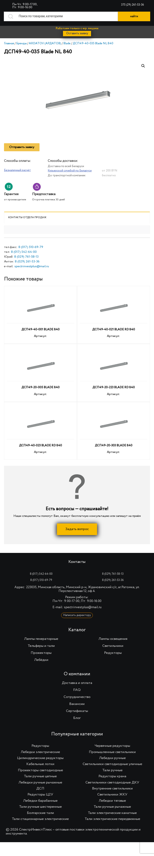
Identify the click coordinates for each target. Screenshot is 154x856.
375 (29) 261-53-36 (132, 4)
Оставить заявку (77, 33)
